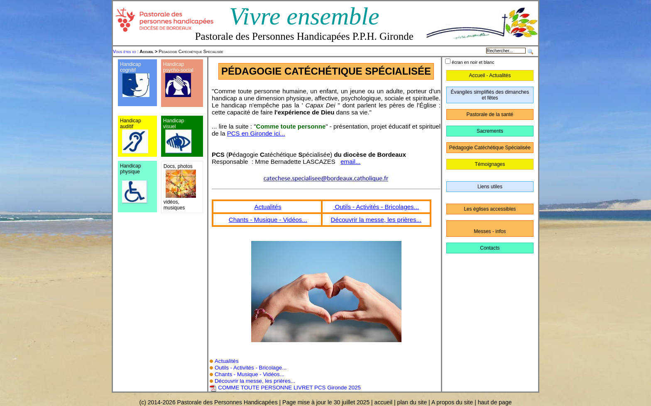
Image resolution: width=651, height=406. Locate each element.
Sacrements (490, 131)
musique (173, 208)
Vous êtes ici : (126, 51)
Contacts (489, 248)
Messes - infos (490, 231)
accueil (383, 402)
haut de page (495, 402)
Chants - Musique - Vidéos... (268, 219)
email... (350, 161)
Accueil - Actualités (490, 75)
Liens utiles (489, 187)
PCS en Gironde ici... (256, 133)
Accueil (147, 51)
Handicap (173, 64)
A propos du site (452, 402)
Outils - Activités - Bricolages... (376, 206)
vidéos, (171, 202)
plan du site (412, 402)
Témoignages (490, 164)
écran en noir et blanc (473, 62)
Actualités (267, 206)
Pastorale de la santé (490, 114)
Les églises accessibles (490, 209)
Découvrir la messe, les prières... (376, 219)
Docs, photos (178, 166)
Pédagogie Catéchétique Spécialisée (181, 51)
